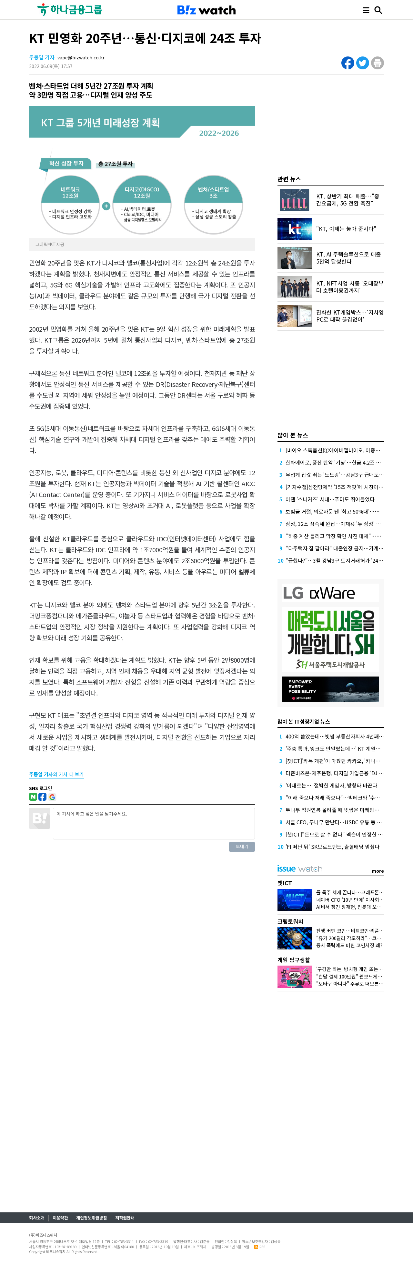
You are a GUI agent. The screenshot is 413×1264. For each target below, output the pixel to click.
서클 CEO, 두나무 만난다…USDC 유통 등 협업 (336, 822)
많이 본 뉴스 (292, 435)
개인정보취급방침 (91, 1218)
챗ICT (284, 883)
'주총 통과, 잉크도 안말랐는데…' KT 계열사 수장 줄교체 (346, 748)
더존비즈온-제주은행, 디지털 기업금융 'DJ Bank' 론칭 (344, 773)
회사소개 (37, 1218)
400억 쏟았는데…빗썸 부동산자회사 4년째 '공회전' (341, 736)
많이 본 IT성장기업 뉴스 (303, 721)
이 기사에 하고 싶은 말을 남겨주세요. (153, 824)
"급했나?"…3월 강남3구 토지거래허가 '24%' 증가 (340, 560)
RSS (259, 1246)
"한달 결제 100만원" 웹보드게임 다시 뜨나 (359, 976)
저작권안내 (125, 1218)
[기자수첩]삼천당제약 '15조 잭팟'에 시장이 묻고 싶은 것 (346, 487)
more (378, 871)
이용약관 (60, 1218)
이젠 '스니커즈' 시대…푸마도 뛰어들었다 (330, 499)
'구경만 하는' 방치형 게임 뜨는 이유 (352, 969)
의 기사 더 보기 (56, 774)
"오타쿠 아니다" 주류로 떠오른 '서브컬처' (358, 983)
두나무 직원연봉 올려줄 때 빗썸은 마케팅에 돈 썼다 (341, 810)
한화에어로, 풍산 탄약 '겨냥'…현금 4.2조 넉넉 (336, 462)
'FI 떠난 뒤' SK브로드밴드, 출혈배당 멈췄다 (332, 846)
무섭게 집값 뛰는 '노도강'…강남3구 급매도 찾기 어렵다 (346, 474)
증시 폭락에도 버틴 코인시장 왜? (349, 945)
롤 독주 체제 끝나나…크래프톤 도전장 (355, 892)
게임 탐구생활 (293, 960)
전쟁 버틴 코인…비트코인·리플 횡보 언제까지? (363, 930)
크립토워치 (290, 921)
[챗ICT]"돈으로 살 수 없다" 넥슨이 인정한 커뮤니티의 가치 (349, 834)
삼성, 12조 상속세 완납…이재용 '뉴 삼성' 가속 (336, 523)
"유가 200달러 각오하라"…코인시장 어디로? (361, 938)
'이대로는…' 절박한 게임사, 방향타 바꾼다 (331, 785)
